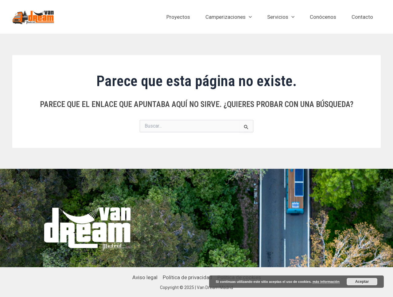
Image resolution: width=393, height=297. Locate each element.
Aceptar (362, 281)
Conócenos (323, 17)
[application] (249, 17)
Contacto (362, 17)
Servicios (280, 17)
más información (326, 281)
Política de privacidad (187, 277)
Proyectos (178, 17)
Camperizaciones (228, 17)
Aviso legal (145, 277)
